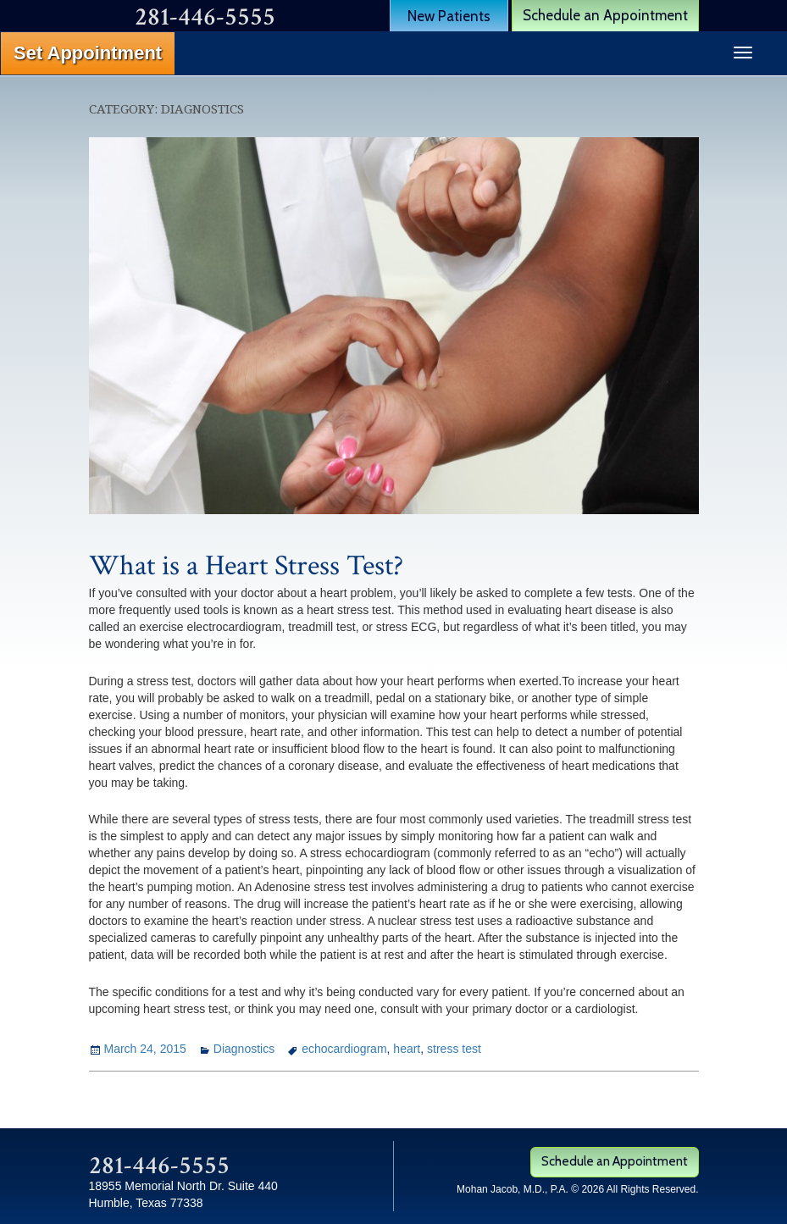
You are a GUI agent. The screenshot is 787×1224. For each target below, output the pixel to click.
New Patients (448, 16)
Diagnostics (243, 1048)
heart (406, 1048)
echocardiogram (344, 1048)
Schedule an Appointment (605, 15)
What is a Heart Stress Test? (246, 565)
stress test (454, 1048)
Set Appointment (88, 53)
